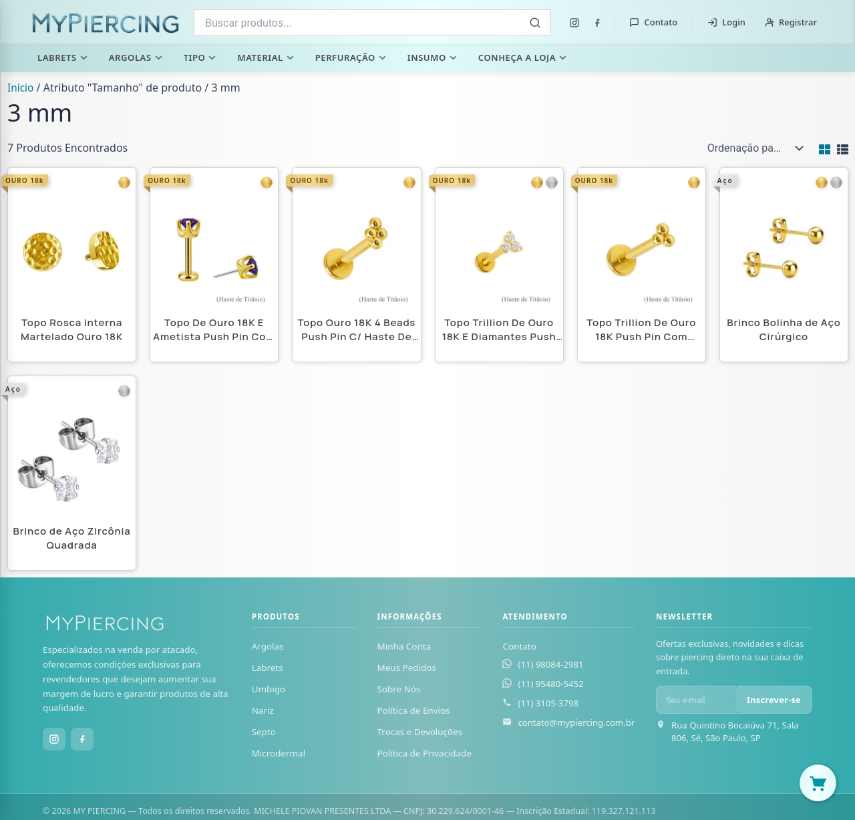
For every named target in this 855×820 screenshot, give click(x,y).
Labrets (62, 57)
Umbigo (269, 689)
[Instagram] (574, 23)
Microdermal (278, 754)
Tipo (200, 57)
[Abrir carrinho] (818, 783)
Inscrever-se (774, 700)
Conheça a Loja (522, 57)
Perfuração (350, 57)
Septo (264, 732)
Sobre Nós (399, 689)
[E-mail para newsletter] (696, 700)
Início (21, 87)
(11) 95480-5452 (550, 684)
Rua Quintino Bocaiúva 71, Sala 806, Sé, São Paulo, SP (735, 732)
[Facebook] (597, 23)
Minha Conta (404, 646)
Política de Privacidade (424, 754)
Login (726, 22)
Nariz (263, 711)
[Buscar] (535, 22)
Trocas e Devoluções (420, 732)
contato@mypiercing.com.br (576, 722)
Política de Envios (413, 711)
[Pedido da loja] (752, 148)
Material (265, 57)
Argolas (135, 57)
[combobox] (372, 22)
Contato (653, 22)
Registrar (790, 22)
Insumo (432, 57)
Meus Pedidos (406, 668)
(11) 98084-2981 (550, 664)
